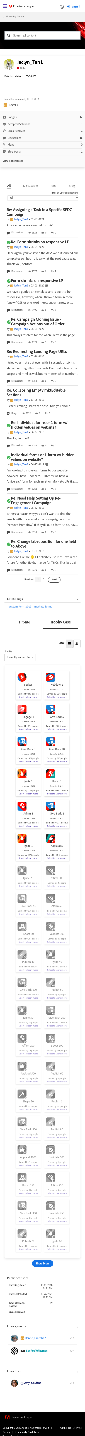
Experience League (23, 6)
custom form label (20, 606)
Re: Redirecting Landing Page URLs (37, 352)
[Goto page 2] (43, 579)
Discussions (30, 186)
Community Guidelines (27, 1432)
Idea (53, 186)
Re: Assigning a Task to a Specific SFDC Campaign (39, 212)
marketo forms (43, 606)
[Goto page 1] (38, 579)
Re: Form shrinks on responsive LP (40, 242)
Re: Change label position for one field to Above (43, 544)
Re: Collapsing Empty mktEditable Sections (36, 393)
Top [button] (70, 1428)
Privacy (6, 1432)
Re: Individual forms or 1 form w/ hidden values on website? (39, 425)
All (9, 186)
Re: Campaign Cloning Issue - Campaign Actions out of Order (37, 322)
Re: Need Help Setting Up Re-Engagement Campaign (35, 501)
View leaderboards (13, 161)
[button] (8, 35)
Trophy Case (60, 623)
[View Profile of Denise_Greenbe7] (35, 1338)
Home (62, 1428)
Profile (24, 623)
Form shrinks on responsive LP (37, 281)
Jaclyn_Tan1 (21, 219)
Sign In (76, 6)
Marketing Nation (15, 17)
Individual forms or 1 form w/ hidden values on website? (42, 457)
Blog (72, 186)
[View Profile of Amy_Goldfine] (32, 1383)
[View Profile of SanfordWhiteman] (36, 1351)
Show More (42, 1263)
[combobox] (42, 35)
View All (42, 599)
